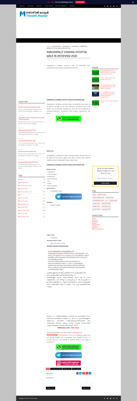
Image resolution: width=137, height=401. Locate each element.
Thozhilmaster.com (76, 332)
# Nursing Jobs (76, 369)
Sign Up (94, 223)
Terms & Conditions (61, 6)
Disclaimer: (53, 334)
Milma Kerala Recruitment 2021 (27, 130)
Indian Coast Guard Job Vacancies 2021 (29, 107)
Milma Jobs (24, 207)
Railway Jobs (24, 216)
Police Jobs (24, 213)
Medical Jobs (24, 204)
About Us (22, 6)
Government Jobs (26, 192)
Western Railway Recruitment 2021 (28, 162)
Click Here (80, 2)
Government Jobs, (62, 60)
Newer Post (50, 388)
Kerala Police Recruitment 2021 (27, 151)
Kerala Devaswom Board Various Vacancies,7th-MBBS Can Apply (108, 86)
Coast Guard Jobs (26, 185)
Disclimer (39, 6)
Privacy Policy (49, 6)
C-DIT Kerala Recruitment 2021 (26, 141)
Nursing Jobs (24, 210)
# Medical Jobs (67, 369)
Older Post (86, 388)
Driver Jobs (24, 188)
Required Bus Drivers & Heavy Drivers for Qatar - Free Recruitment (108, 72)
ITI (21, 195)
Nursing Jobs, (77, 60)
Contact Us (95, 227)
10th (21, 179)
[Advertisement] (86, 23)
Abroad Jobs (24, 182)
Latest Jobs (24, 201)
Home (48, 46)
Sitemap (72, 6)
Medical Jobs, (70, 60)
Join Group (30, 6)
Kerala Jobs (24, 198)
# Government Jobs (56, 369)
